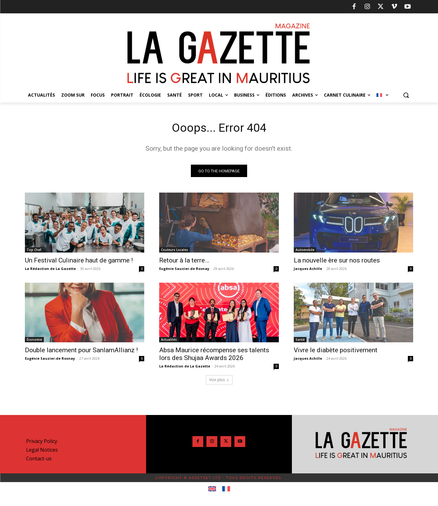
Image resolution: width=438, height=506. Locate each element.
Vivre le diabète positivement (335, 351)
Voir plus (219, 381)
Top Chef (34, 250)
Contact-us (39, 459)
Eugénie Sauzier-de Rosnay (184, 269)
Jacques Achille (308, 269)
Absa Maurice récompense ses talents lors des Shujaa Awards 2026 (214, 355)
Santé (300, 341)
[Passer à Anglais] (212, 490)
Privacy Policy (41, 442)
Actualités (169, 341)
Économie (34, 341)
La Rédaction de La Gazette (50, 269)
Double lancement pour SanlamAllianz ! (81, 351)
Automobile (305, 250)
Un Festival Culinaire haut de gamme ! (79, 261)
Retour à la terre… (184, 261)
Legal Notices (42, 451)
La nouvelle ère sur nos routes (337, 261)
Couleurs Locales (174, 250)
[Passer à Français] (226, 490)
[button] (406, 95)
